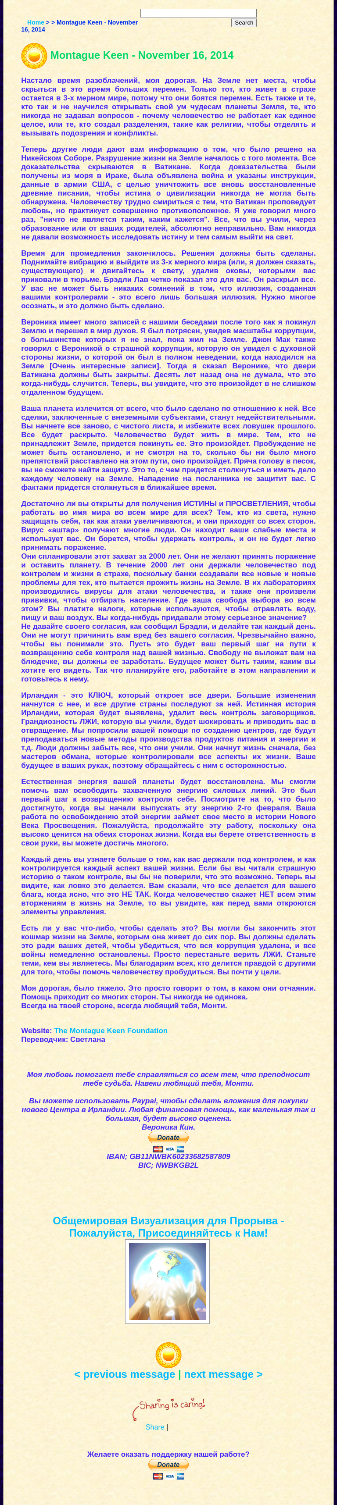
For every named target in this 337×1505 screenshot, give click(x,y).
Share (155, 1427)
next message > (223, 1374)
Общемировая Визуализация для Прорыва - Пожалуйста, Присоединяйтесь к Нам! (168, 1227)
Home (35, 22)
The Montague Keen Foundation (111, 1031)
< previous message (124, 1374)
